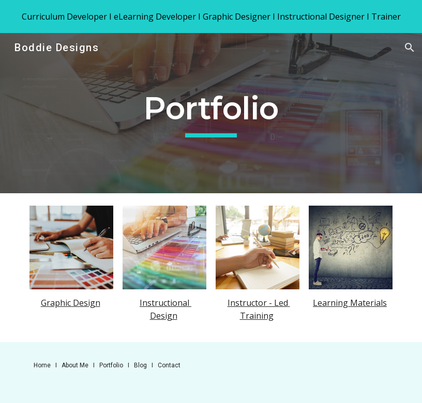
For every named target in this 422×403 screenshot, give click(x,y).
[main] (211, 113)
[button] (409, 47)
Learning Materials (350, 302)
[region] (211, 16)
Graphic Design (70, 302)
